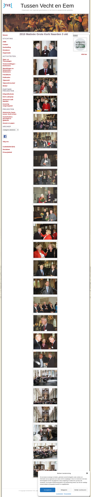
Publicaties (6, 77)
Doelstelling (7, 47)
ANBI (4, 42)
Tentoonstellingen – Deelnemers (9, 64)
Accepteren (47, 490)
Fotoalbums (7, 74)
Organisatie (7, 53)
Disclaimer (6, 149)
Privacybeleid (67, 494)
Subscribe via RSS (10, 8)
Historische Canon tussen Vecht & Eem (9, 113)
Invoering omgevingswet (8, 105)
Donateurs (6, 50)
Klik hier (84, 54)
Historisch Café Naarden (8, 100)
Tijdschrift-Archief (9, 83)
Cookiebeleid (59, 494)
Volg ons (6, 141)
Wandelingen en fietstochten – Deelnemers (8, 70)
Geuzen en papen (9, 123)
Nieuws (5, 35)
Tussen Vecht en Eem (47, 6)
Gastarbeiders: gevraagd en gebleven (8, 118)
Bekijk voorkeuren (80, 490)
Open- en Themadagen (7, 60)
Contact (5, 44)
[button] (87, 473)
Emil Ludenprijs (8, 97)
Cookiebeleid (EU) (9, 146)
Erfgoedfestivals (8, 94)
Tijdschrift (6, 80)
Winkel (5, 86)
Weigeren (64, 490)
